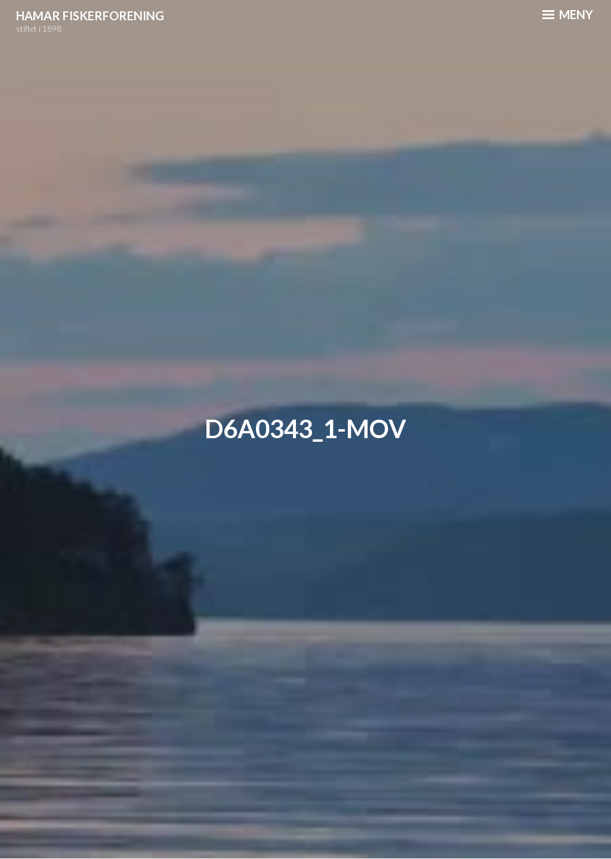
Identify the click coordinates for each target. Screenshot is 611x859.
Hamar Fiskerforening (90, 15)
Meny (567, 14)
